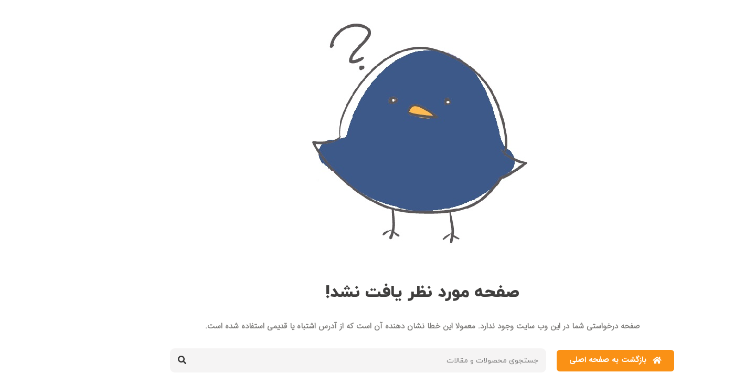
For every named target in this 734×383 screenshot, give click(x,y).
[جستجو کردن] (127, 360)
